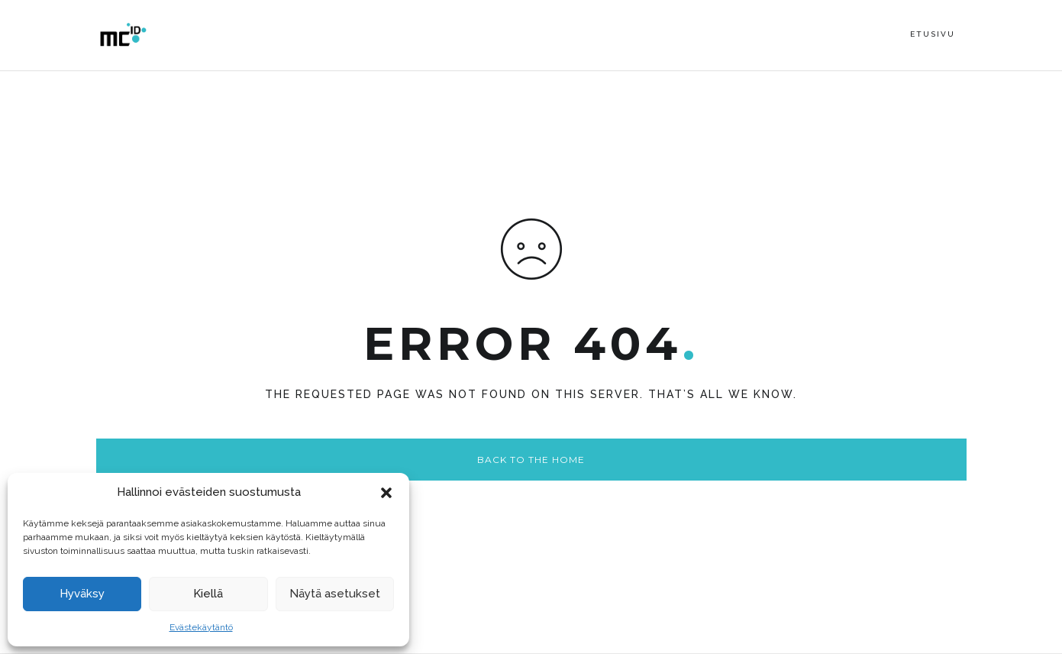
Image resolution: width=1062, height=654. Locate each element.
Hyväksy (82, 594)
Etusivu (932, 34)
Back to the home (531, 459)
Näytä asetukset (334, 594)
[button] (386, 492)
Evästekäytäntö (201, 627)
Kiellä (208, 594)
